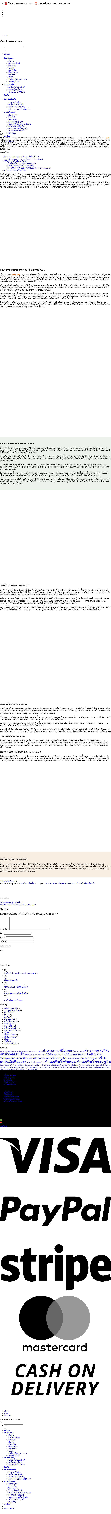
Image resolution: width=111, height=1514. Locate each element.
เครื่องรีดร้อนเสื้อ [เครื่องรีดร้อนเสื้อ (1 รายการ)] (57, 1070)
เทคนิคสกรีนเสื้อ (4, 36)
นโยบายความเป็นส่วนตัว (18, 1500)
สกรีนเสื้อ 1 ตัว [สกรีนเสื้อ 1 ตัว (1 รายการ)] (66, 1067)
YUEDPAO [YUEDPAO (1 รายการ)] (40, 1053)
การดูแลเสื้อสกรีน (11, 1013)
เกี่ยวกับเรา (8, 1095)
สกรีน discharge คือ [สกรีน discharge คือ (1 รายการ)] (56, 1067)
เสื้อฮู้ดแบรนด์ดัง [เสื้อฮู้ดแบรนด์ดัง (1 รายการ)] (83, 1070)
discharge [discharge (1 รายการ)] (22, 1053)
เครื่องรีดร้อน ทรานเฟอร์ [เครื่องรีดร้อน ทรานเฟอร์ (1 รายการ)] (45, 1070)
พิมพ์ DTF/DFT (10, 1085)
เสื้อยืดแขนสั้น (10, 1039)
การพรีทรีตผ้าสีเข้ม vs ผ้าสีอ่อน (21, 166)
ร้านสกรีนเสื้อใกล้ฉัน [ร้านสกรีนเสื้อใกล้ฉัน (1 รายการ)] (18, 1067)
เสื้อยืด (7, 1035)
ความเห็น (4, 932)
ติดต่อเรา (7, 136)
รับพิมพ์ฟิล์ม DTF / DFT (17, 1456)
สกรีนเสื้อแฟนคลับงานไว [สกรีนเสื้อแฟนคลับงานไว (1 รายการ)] (92, 1067)
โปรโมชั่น (12, 1488)
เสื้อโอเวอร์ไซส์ (10, 1046)
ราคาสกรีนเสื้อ (14, 1475)
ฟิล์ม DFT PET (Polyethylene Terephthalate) (18, 905)
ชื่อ (2, 936)
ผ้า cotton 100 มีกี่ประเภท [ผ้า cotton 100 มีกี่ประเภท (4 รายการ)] (58, 1053)
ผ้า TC (6, 1017)
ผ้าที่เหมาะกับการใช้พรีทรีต (15, 170)
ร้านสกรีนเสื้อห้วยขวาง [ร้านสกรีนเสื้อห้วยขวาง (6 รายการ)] (61, 1064)
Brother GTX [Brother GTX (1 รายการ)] (3, 1053)
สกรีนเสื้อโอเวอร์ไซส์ (16, 1463)
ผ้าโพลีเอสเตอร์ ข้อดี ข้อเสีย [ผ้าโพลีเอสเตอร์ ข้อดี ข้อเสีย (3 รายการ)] (86, 1056)
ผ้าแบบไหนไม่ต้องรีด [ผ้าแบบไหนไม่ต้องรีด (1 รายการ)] (39, 1057)
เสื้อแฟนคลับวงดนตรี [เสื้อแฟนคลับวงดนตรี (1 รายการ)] (31, 1072)
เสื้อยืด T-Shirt (10, 1078)
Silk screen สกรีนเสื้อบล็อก (19, 1481)
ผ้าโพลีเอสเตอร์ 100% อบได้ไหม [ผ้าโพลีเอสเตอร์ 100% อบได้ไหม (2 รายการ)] (59, 1057)
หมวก (10, 1453)
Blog (6, 12)
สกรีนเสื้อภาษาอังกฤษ (13, 1003)
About (7, 10)
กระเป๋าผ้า (12, 1451)
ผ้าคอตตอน (9, 1022)
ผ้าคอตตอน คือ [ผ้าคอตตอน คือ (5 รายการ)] (14, 1056)
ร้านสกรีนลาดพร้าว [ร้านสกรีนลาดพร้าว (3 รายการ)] (90, 1060)
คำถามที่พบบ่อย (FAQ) (13, 1104)
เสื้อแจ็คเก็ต (13, 1449)
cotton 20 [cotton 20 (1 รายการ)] (10, 1053)
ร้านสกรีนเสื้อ (9, 1460)
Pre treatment (51, 883)
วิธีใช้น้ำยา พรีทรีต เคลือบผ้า (15, 161)
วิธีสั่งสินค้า (8, 1097)
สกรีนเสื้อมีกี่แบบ (15, 1465)
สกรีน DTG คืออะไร (16, 1479)
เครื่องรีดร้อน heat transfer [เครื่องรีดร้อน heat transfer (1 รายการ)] (17, 1070)
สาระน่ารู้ (12, 133)
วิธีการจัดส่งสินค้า (11, 1099)
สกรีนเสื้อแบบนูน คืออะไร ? (11, 902)
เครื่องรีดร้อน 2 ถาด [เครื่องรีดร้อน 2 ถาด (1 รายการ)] (105, 1067)
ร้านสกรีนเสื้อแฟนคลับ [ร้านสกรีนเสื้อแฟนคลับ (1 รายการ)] (6, 1067)
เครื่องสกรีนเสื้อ (10, 1031)
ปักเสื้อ (6, 1469)
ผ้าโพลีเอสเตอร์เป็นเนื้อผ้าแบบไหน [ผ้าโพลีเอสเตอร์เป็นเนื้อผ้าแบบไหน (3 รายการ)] (49, 1060)
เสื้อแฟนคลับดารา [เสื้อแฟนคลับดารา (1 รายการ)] (20, 1072)
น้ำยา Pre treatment (67, 883)
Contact (7, 14)
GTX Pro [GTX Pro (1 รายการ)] (27, 1053)
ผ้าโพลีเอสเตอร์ (10, 1024)
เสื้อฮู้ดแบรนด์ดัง (11, 983)
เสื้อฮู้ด (7, 1042)
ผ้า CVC (7, 1015)
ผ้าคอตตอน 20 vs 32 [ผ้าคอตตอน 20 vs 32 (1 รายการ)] (78, 1053)
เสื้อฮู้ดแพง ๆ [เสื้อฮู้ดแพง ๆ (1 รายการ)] (91, 1070)
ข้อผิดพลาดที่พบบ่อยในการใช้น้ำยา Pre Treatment (29, 168)
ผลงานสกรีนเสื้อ (10, 1472)
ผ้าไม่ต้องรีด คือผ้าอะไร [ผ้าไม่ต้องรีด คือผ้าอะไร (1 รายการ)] (74, 1061)
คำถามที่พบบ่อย (9, 1484)
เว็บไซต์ (3, 944)
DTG (107, 138)
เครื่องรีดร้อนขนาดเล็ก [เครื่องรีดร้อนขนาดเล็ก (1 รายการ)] (32, 1070)
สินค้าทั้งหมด (9, 1435)
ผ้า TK (6, 1019)
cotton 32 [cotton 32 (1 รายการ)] (16, 1053)
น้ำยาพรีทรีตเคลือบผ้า (86, 883)
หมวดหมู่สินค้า (14, 1458)
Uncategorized (10, 1010)
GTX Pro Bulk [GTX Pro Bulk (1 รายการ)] (33, 1053)
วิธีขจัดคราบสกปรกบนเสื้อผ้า (16, 989)
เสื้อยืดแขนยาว (10, 1037)
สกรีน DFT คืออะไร (16, 1477)
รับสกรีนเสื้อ (9, 1026)
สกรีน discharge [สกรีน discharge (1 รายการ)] (45, 1067)
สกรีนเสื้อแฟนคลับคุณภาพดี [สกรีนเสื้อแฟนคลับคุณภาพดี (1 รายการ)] (77, 1067)
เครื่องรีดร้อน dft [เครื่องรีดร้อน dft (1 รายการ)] (4, 1070)
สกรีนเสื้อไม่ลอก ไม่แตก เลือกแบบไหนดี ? (21, 976)
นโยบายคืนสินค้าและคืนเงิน (19, 1495)
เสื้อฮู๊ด (11, 1444)
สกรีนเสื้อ (8, 1028)
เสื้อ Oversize (9, 1080)
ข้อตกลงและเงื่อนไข (16, 1497)
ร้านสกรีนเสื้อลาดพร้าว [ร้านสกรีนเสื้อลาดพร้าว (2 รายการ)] (35, 1065)
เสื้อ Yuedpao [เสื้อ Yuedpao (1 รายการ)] (66, 1070)
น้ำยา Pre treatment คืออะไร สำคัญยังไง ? (21, 157)
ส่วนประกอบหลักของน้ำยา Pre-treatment (25, 159)
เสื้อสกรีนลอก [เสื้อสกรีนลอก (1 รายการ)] (74, 1070)
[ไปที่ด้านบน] (1, 1424)
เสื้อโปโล (7, 1044)
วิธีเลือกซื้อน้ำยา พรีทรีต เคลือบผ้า (22, 163)
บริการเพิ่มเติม (10, 1087)
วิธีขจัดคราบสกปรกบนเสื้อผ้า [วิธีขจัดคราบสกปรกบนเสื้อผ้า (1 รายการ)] (32, 1067)
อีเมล (2, 940)
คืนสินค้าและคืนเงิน (12, 1101)
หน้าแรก (7, 1432)
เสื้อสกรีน (12, 1447)
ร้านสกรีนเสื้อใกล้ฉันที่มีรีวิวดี (16, 996)
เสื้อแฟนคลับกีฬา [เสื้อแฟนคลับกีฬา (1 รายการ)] (99, 1070)
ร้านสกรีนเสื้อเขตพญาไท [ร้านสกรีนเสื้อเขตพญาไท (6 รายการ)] (94, 1064)
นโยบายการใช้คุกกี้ (16, 131)
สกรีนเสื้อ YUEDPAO (16, 1467)
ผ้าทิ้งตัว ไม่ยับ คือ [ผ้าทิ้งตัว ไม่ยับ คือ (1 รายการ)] (29, 1057)
